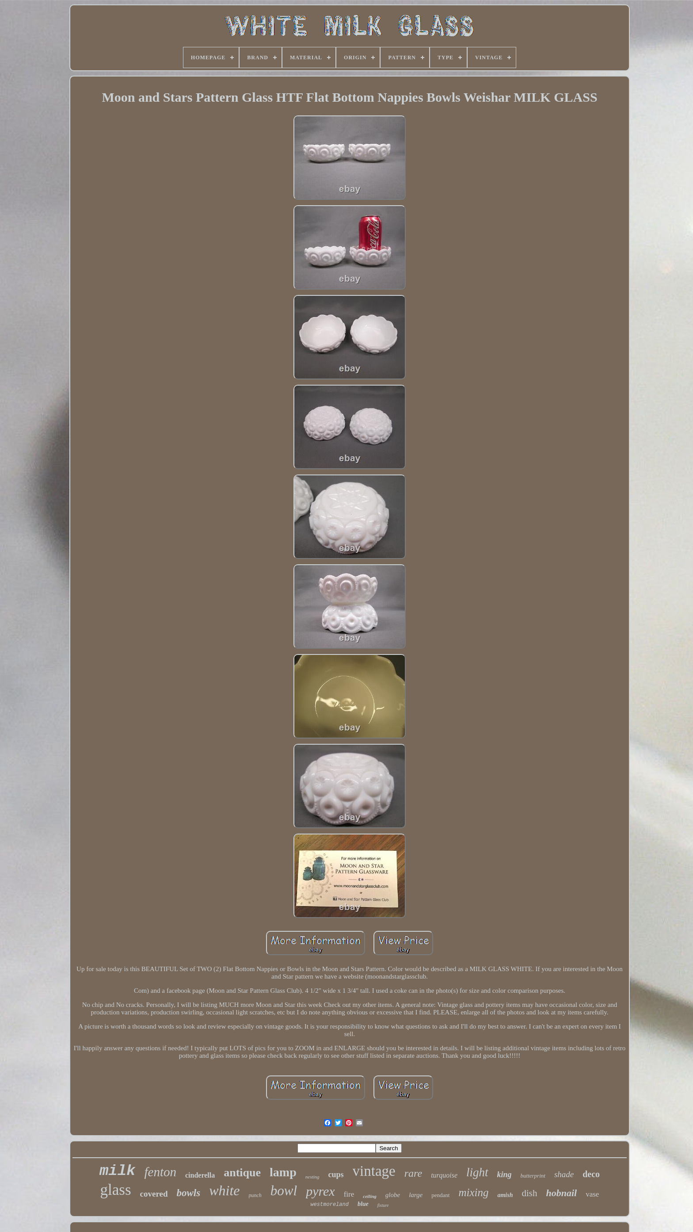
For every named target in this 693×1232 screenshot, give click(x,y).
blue (363, 1204)
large (416, 1194)
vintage (374, 1171)
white (224, 1190)
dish (529, 1193)
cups (336, 1174)
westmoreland (329, 1204)
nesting (312, 1176)
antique (242, 1172)
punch (255, 1195)
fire (349, 1194)
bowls (189, 1192)
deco (591, 1174)
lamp (283, 1172)
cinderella (200, 1175)
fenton (161, 1172)
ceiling (370, 1196)
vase (592, 1194)
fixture (383, 1205)
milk (117, 1171)
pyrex (320, 1191)
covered (154, 1193)
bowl (283, 1190)
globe (392, 1194)
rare (413, 1173)
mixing (473, 1192)
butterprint (533, 1175)
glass (115, 1189)
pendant (440, 1195)
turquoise (444, 1175)
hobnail (561, 1192)
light (477, 1172)
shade (564, 1174)
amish (505, 1195)
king (504, 1174)
